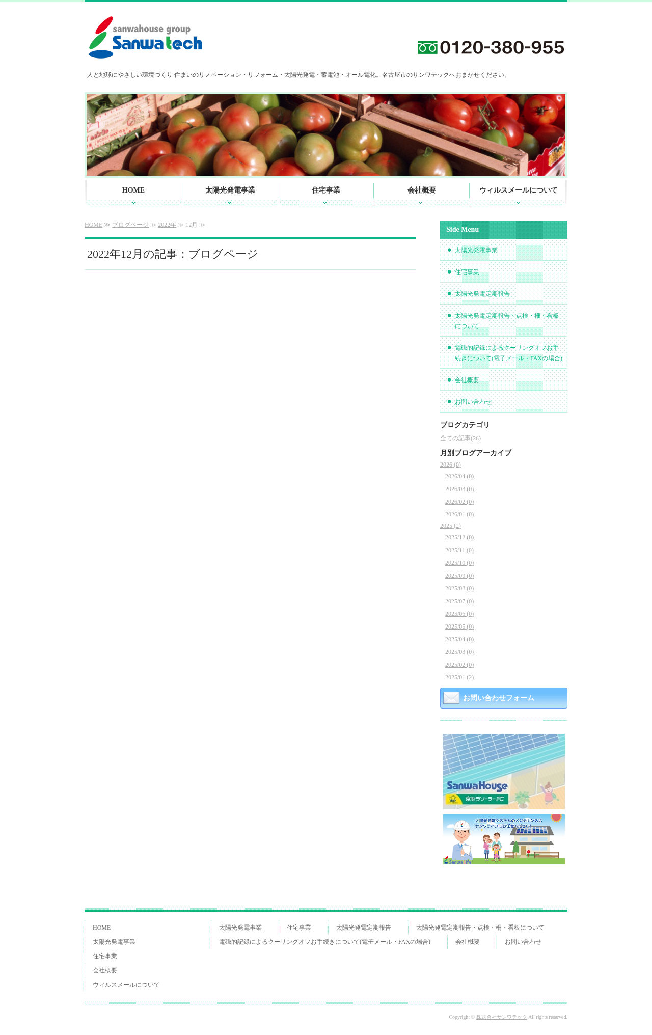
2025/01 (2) (459, 677)
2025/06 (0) (459, 613)
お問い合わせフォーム (498, 698)
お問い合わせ (473, 401)
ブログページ (130, 224)
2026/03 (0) (459, 489)
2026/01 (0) (459, 514)
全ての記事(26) (460, 438)
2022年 (167, 224)
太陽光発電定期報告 (482, 293)
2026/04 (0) (459, 476)
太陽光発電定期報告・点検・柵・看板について (507, 321)
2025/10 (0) (459, 562)
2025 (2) (450, 525)
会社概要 (422, 190)
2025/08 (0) (459, 588)
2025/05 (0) (459, 626)
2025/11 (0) (459, 550)
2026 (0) (450, 464)
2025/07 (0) (459, 601)
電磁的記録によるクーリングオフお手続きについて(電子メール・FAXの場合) (508, 353)
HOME (133, 190)
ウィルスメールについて (518, 190)
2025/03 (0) (459, 652)
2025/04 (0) (459, 639)
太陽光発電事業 (230, 190)
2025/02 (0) (459, 664)
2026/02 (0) (459, 501)
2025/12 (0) (459, 537)
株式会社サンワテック (501, 1017)
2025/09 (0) (459, 575)
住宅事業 (326, 190)
